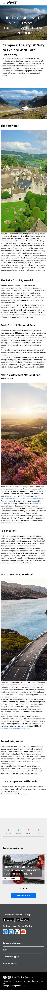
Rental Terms (33, 981)
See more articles (23, 895)
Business (6, 950)
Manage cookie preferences (14, 986)
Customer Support (11, 957)
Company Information (13, 943)
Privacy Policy (7, 981)
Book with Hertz (10, 963)
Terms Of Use (20, 981)
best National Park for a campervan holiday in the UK (24, 498)
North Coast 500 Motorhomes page (17, 728)
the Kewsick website (31, 315)
